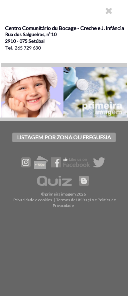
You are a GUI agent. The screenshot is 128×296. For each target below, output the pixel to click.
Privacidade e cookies (32, 199)
